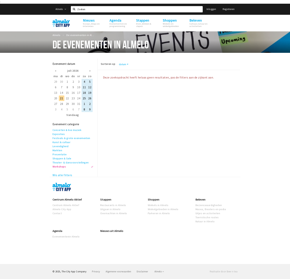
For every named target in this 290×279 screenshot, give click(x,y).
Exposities (59, 134)
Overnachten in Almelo (113, 213)
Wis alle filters (62, 175)
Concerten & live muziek (67, 130)
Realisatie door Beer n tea (223, 271)
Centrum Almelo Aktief (67, 199)
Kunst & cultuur (61, 142)
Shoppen (153, 199)
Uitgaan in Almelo (110, 209)
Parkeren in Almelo (159, 213)
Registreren (229, 9)
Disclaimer (142, 271)
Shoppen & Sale (62, 158)
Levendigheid (61, 146)
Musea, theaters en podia (210, 209)
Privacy (96, 271)
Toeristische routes (207, 217)
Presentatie (60, 154)
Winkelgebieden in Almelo (163, 209)
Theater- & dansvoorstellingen (71, 162)
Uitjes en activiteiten (207, 213)
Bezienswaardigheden (208, 205)
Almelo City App (62, 209)
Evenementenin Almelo (66, 236)
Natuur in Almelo (205, 221)
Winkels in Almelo (158, 205)
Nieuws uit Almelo (111, 231)
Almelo (60, 9)
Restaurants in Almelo (113, 205)
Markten (57, 150)
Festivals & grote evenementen (71, 138)
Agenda (57, 231)
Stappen (105, 199)
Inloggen (211, 9)
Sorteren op (108, 64)
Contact (57, 213)
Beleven (200, 199)
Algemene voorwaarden (118, 271)
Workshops (59, 166)
